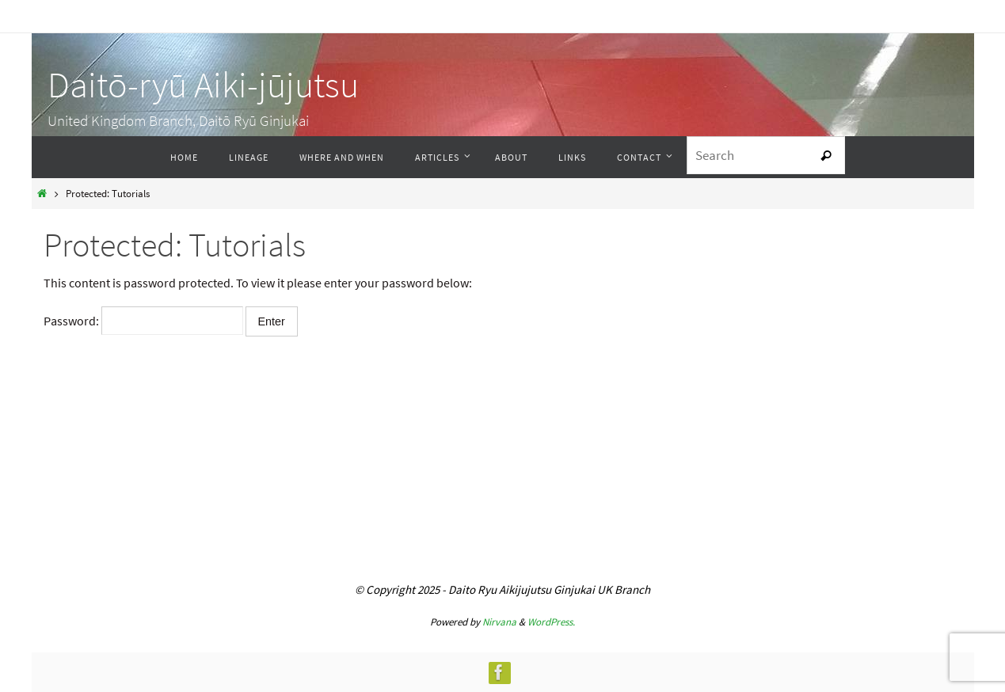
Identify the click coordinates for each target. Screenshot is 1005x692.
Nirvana (499, 622)
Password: (143, 321)
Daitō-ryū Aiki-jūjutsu (203, 85)
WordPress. (551, 622)
